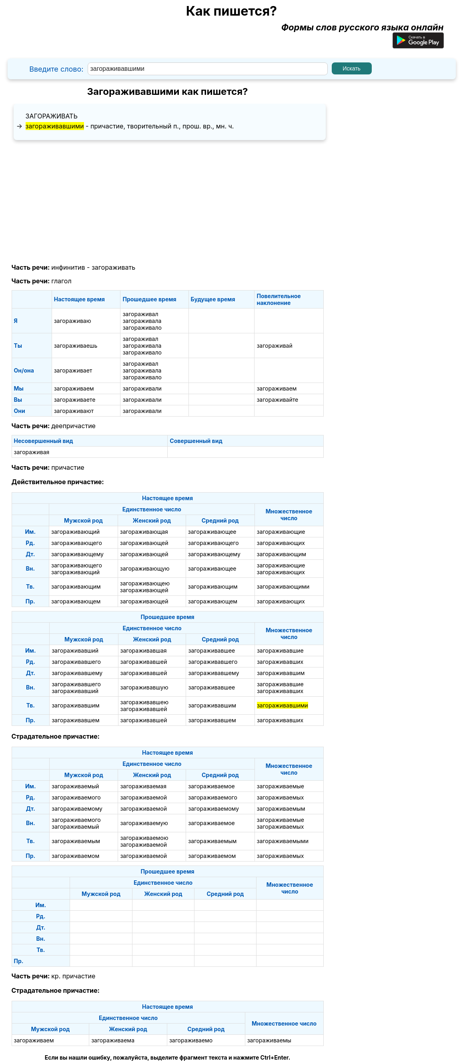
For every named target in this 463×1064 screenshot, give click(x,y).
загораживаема (112, 1040)
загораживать (52, 116)
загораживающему (77, 554)
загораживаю (72, 320)
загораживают (74, 410)
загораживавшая (143, 650)
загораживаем (74, 388)
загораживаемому (77, 808)
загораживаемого (76, 797)
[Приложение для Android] (418, 45)
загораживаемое (211, 786)
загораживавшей (143, 661)
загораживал (140, 314)
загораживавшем (75, 720)
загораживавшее (211, 650)
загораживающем (75, 601)
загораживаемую (144, 823)
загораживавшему (77, 672)
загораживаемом (75, 855)
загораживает (73, 370)
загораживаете (75, 399)
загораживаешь (76, 345)
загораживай (274, 345)
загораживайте (277, 399)
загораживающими (283, 586)
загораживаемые (280, 786)
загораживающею (145, 583)
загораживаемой (143, 797)
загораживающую (145, 568)
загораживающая (144, 531)
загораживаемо (190, 1040)
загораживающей (144, 542)
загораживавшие (280, 650)
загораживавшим (281, 672)
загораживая (32, 452)
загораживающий (75, 531)
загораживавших (280, 661)
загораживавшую (144, 687)
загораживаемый (75, 786)
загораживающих (281, 542)
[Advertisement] (168, 202)
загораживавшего (76, 661)
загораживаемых (280, 797)
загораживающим (282, 554)
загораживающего (76, 542)
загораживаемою (144, 837)
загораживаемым (281, 808)
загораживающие (281, 531)
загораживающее (212, 531)
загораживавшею (144, 702)
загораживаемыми (283, 841)
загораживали (141, 388)
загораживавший (75, 650)
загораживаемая (143, 786)
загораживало (141, 327)
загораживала (141, 320)
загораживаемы (269, 1040)
